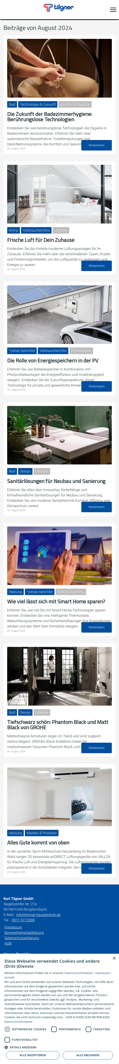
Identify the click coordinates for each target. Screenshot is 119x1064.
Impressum (13, 927)
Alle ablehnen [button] (87, 1055)
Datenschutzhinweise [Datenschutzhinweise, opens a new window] (18, 1022)
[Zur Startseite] (59, 10)
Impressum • (103, 973)
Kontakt (9, 977)
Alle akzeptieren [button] (33, 1055)
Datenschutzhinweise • (80, 973)
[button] (113, 10)
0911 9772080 (23, 920)
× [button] (114, 958)
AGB (7, 943)
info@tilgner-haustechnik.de (38, 915)
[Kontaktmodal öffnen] (6, 10)
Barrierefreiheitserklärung (24, 932)
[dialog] (59, 1009)
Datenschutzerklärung (21, 938)
